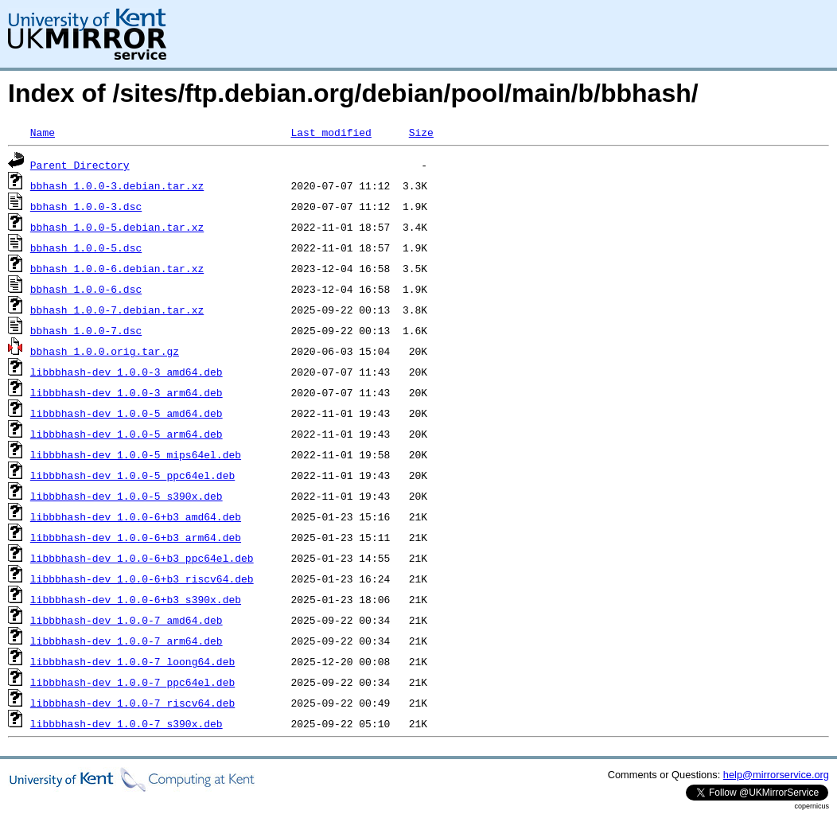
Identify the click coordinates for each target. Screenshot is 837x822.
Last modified (330, 132)
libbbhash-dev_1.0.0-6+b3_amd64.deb (135, 516)
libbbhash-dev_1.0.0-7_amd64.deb (126, 620)
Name (42, 132)
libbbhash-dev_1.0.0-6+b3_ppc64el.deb (142, 558)
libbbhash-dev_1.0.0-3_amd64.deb (126, 371)
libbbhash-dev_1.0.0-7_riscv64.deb (132, 702)
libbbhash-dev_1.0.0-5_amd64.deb (126, 413)
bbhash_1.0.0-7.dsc (86, 330)
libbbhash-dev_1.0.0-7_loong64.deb (132, 661)
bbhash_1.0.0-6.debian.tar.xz (117, 268)
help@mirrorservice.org (776, 775)
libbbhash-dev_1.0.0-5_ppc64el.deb (132, 475)
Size (421, 132)
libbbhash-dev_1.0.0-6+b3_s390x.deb (135, 599)
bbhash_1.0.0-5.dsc (86, 247)
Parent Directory (80, 165)
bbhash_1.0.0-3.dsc (86, 206)
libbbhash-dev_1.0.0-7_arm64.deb (126, 640)
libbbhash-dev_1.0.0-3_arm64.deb (126, 392)
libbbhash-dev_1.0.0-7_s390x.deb (126, 723)
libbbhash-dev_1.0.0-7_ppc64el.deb (132, 682)
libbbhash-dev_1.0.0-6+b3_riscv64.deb (142, 578)
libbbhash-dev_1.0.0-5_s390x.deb (126, 496)
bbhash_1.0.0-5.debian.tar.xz (117, 227)
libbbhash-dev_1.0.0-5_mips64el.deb (135, 454)
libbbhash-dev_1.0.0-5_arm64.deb (126, 434)
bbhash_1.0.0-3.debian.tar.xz (117, 185)
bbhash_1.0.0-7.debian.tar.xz (117, 309)
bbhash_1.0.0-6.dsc (86, 289)
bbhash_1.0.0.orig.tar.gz (104, 351)
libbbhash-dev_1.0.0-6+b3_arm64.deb (135, 537)
